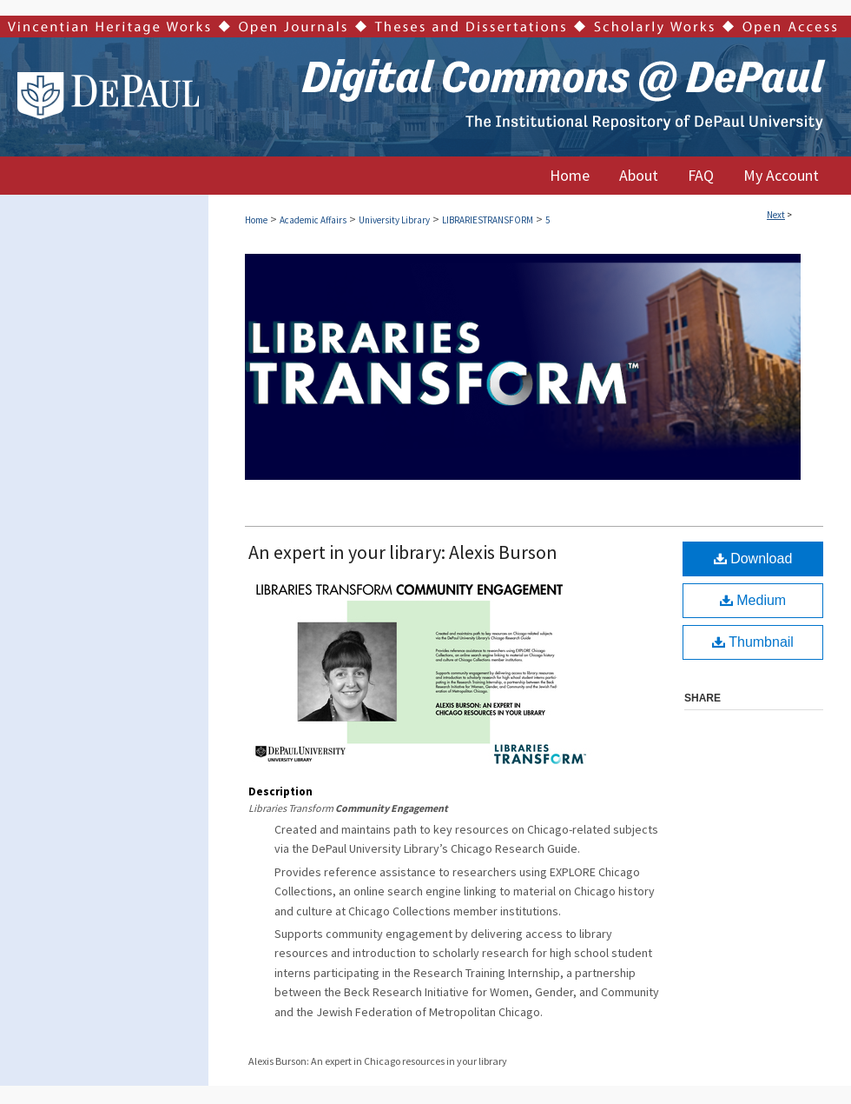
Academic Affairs (313, 220)
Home (256, 220)
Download (753, 558)
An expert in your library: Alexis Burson (402, 552)
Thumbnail (753, 642)
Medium (753, 600)
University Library (394, 220)
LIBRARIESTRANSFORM (487, 220)
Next (776, 215)
